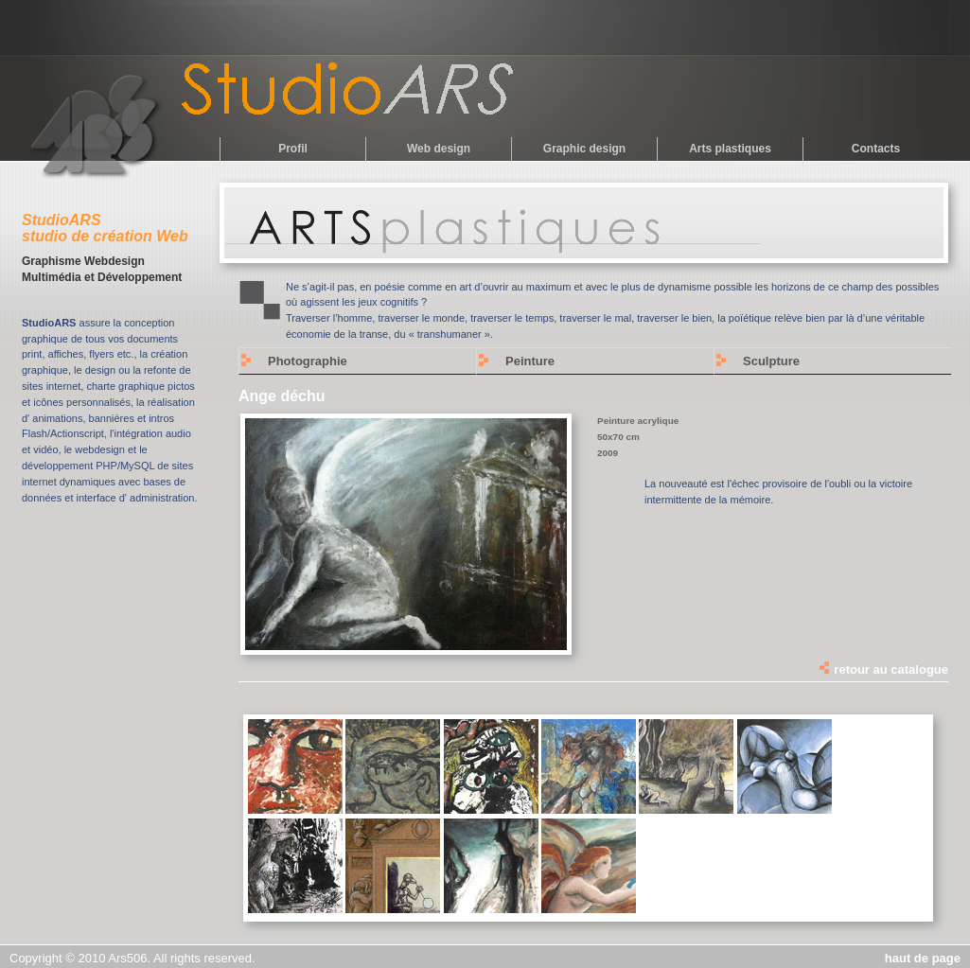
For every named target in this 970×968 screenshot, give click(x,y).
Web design (438, 148)
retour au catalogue (883, 669)
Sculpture (771, 361)
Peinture (530, 361)
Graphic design (584, 148)
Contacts (876, 148)
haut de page (923, 958)
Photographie (307, 361)
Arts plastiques (730, 148)
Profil (293, 148)
